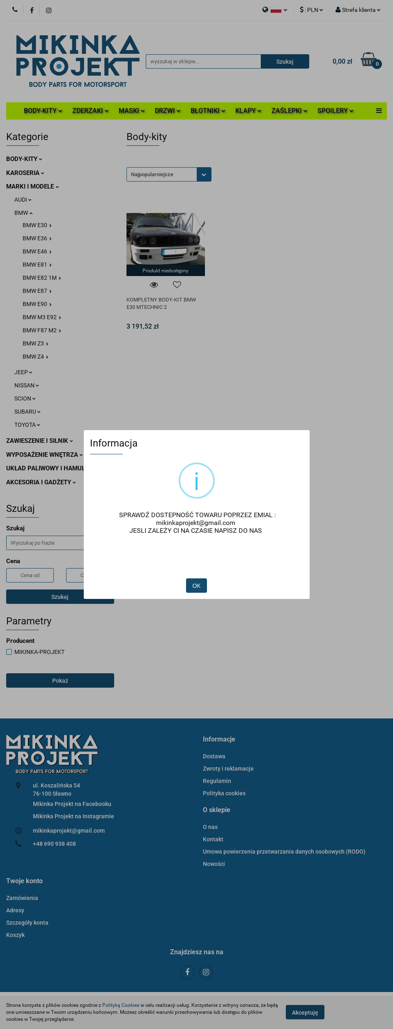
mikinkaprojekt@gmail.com (195, 523)
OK (196, 585)
